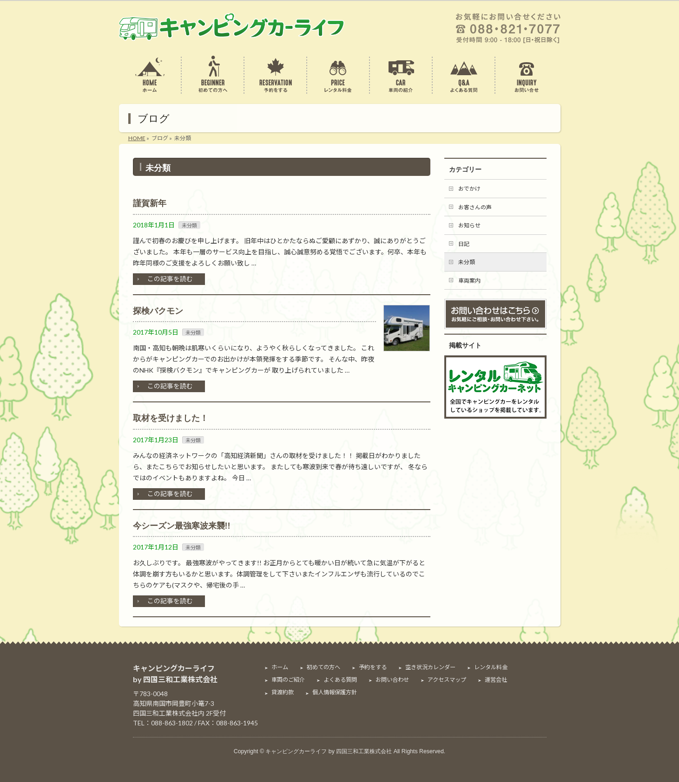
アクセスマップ (447, 680)
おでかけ (469, 188)
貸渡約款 (282, 692)
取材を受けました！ (170, 418)
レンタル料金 (491, 667)
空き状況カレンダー (430, 667)
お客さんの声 (475, 207)
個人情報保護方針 (334, 692)
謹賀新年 (149, 203)
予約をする (373, 667)
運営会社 (496, 680)
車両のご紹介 (288, 680)
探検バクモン (158, 311)
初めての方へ (323, 667)
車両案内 (469, 280)
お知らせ (469, 225)
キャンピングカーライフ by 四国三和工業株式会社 (328, 751)
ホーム (279, 667)
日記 (463, 243)
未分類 (189, 225)
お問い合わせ (392, 680)
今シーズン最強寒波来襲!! (182, 525)
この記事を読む (170, 279)
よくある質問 (340, 680)
